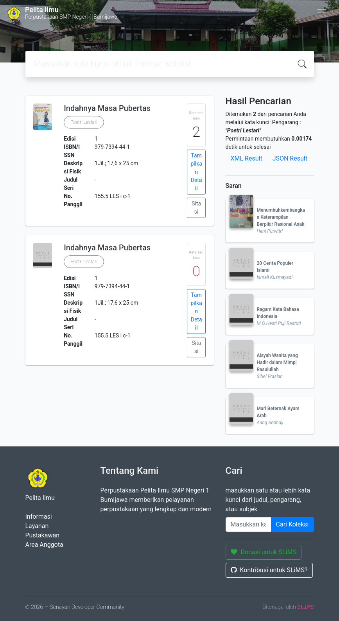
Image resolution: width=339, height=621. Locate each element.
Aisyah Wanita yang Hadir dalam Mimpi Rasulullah (277, 362)
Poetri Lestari (83, 122)
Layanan (37, 526)
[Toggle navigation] (322, 13)
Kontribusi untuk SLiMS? (269, 570)
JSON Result (290, 158)
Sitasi (196, 207)
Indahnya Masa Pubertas (107, 108)
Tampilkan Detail (196, 171)
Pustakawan (42, 535)
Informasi (38, 516)
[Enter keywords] (248, 524)
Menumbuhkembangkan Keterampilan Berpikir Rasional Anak (281, 217)
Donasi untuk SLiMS (264, 552)
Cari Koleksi (292, 524)
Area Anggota (44, 544)
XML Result (246, 158)
